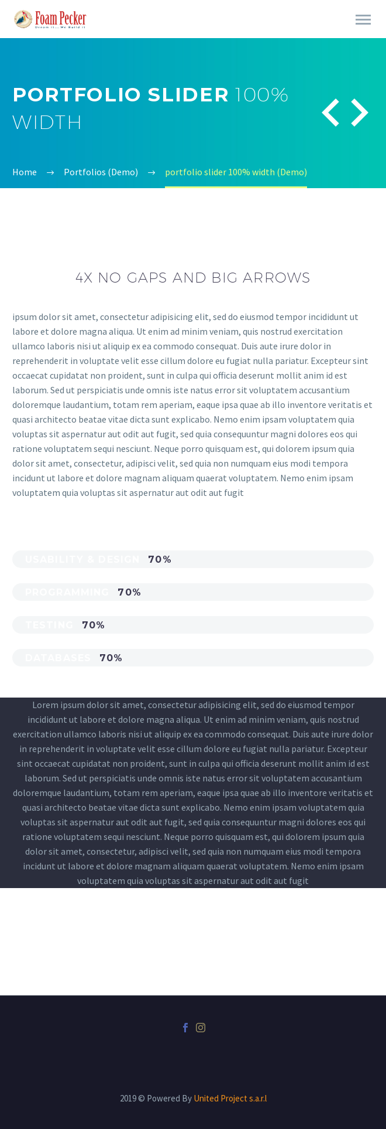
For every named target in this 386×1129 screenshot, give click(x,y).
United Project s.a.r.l (230, 1098)
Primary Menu (363, 20)
